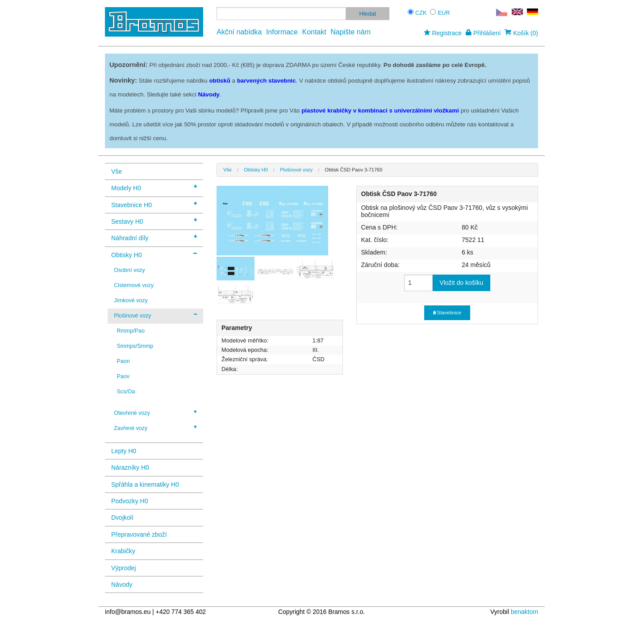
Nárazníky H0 (130, 467)
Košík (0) (521, 33)
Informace (282, 32)
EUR (444, 12)
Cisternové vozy (134, 285)
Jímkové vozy (131, 300)
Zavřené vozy (155, 427)
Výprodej (123, 568)
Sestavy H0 (154, 221)
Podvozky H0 (129, 501)
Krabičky (123, 551)
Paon (123, 361)
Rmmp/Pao (130, 331)
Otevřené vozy (155, 412)
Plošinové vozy (155, 315)
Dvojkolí (122, 517)
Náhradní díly (154, 237)
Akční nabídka (239, 32)
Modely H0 (154, 187)
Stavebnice (447, 312)
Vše (116, 171)
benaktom (524, 611)
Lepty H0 (123, 451)
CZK (421, 12)
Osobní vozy (129, 270)
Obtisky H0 (154, 254)
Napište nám (350, 32)
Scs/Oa (126, 391)
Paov (123, 376)
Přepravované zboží (139, 534)
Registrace (443, 33)
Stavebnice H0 (154, 204)
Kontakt (314, 32)
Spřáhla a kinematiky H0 (145, 484)
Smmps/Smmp (135, 346)
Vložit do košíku (461, 282)
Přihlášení (483, 33)
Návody (121, 584)
